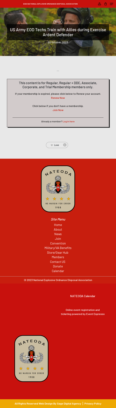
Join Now (58, 110)
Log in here (69, 121)
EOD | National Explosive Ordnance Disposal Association (50, 4)
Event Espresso (95, 314)
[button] (111, 3)
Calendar (58, 271)
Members (58, 257)
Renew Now (58, 97)
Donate (58, 266)
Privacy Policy (92, 403)
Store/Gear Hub (58, 252)
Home (58, 225)
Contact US (58, 262)
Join (58, 238)
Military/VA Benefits (58, 248)
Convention (58, 243)
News (58, 22)
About (58, 229)
